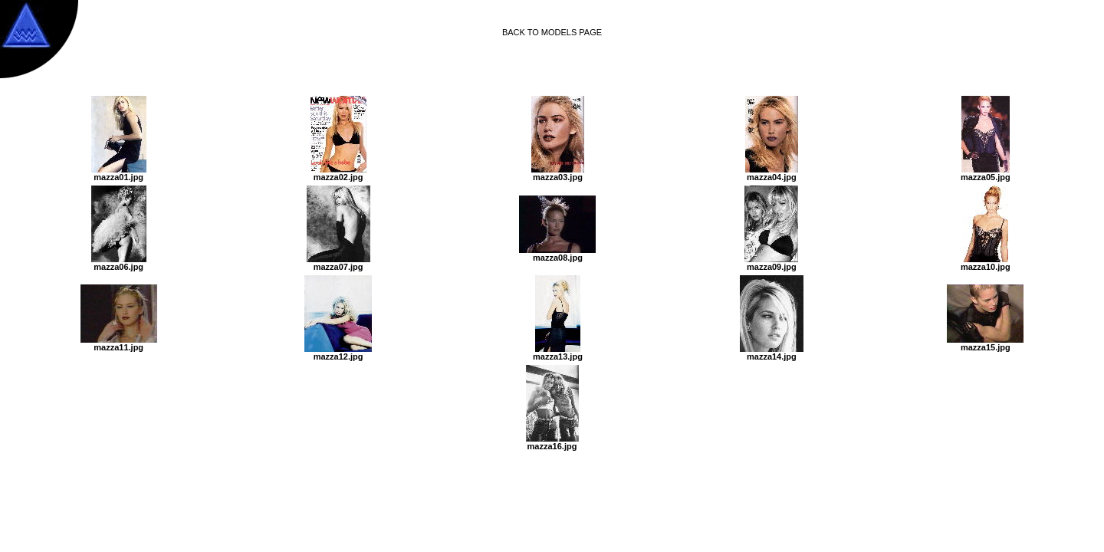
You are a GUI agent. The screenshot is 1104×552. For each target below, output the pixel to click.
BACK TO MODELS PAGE (552, 32)
